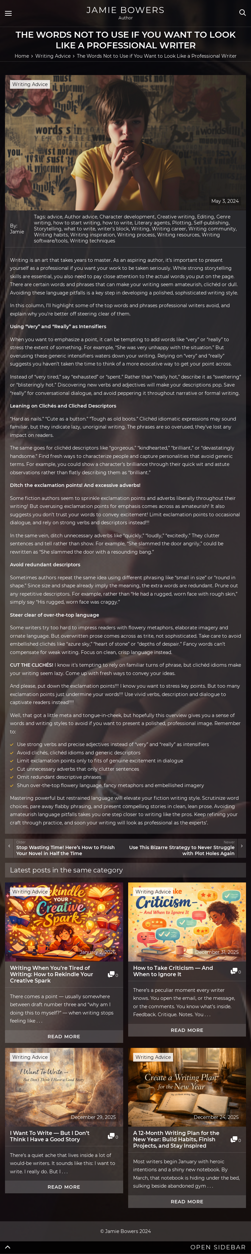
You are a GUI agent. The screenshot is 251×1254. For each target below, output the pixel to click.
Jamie (17, 232)
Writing (140, 229)
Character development (127, 217)
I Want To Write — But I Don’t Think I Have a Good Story (50, 1136)
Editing (205, 217)
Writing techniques (92, 241)
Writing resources (178, 235)
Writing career (169, 229)
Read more (64, 1037)
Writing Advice (30, 84)
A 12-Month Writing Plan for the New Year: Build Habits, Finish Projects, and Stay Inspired (176, 1139)
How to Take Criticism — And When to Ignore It (173, 971)
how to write (117, 223)
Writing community (212, 229)
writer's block (113, 229)
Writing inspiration (92, 235)
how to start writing (76, 223)
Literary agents (152, 223)
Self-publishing (211, 223)
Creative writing (176, 217)
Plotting (181, 223)
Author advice (81, 217)
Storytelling (48, 229)
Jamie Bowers (126, 10)
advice (54, 217)
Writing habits (51, 235)
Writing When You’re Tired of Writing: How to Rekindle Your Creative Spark (51, 974)
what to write (79, 229)
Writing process (136, 235)
